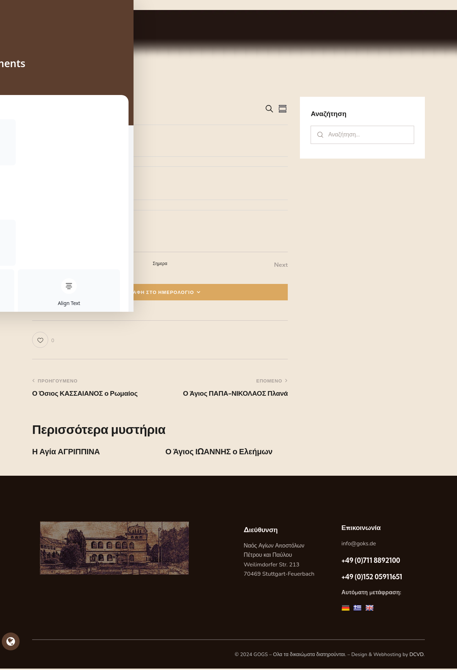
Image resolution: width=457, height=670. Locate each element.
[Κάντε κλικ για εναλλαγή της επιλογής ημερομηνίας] (53, 109)
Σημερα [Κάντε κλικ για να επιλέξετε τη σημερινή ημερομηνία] (160, 263)
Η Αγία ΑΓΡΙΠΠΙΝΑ (69, 452)
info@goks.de (358, 545)
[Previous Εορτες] (41, 265)
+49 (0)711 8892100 (370, 561)
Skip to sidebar (20, 5)
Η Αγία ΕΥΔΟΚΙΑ (71, 147)
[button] (43, 340)
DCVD (417, 655)
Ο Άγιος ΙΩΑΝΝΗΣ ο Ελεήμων (223, 452)
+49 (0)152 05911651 (371, 578)
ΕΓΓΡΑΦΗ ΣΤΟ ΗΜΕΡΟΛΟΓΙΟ (157, 292)
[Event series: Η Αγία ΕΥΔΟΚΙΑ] (68, 137)
